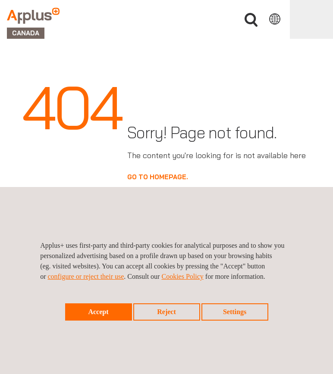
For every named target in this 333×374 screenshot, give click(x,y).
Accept (98, 311)
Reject (166, 311)
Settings (234, 311)
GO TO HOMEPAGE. (157, 177)
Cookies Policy (182, 276)
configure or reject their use (86, 276)
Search (251, 20)
